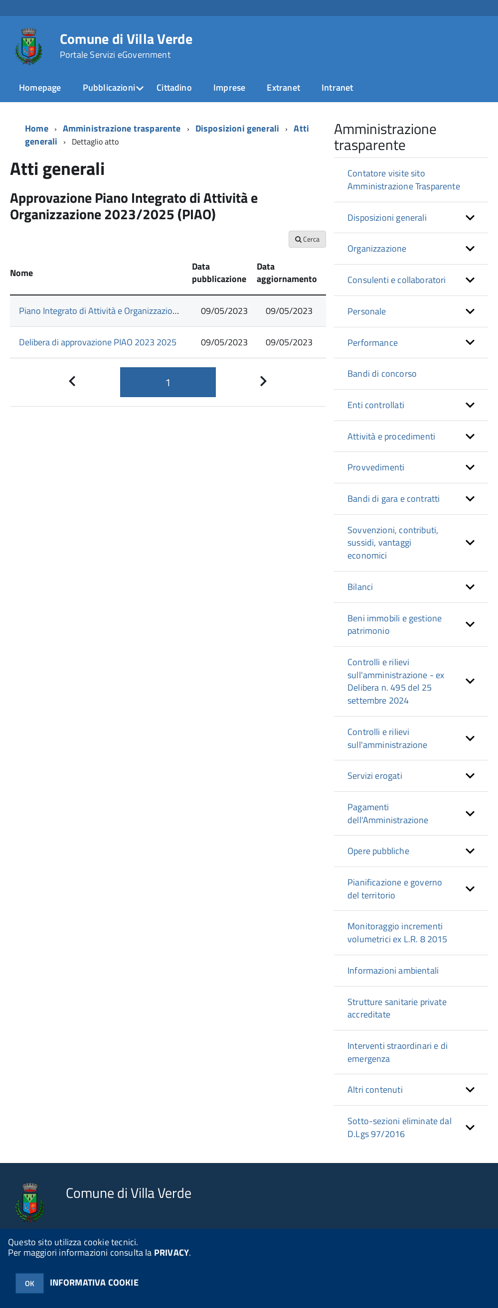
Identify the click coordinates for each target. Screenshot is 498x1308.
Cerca (307, 239)
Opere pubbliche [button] (378, 851)
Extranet (283, 87)
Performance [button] (372, 342)
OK (29, 1283)
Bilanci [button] (360, 586)
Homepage (40, 87)
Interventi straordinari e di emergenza (397, 1052)
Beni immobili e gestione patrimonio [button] (394, 624)
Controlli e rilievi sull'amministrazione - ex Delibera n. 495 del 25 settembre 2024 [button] (396, 681)
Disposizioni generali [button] (387, 217)
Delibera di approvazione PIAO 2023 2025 (97, 342)
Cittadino (174, 87)
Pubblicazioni (109, 87)
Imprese (229, 87)
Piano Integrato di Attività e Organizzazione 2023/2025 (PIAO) (136, 310)
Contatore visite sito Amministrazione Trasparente (403, 179)
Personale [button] (366, 311)
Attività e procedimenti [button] (391, 436)
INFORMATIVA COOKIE (94, 1282)
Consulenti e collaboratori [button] (396, 280)
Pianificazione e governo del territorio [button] (394, 888)
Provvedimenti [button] (375, 467)
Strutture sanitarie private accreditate (397, 1008)
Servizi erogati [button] (374, 775)
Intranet (337, 87)
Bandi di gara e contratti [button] (393, 498)
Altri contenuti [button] (375, 1089)
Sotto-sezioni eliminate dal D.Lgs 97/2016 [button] (399, 1127)
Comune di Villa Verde (126, 46)
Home (36, 128)
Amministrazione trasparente (122, 128)
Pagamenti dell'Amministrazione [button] (388, 813)
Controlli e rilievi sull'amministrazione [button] (387, 738)
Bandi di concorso (382, 373)
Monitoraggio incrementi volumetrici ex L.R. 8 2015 (397, 932)
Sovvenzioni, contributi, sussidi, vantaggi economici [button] (392, 542)
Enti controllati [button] (375, 405)
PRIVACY (171, 1252)
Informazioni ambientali (393, 970)
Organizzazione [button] (377, 248)
